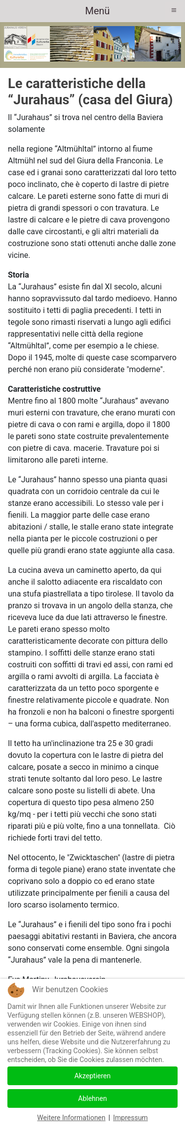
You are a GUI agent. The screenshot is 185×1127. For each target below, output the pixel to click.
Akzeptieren (92, 1076)
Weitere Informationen (71, 1118)
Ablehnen (92, 1098)
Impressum (130, 1118)
